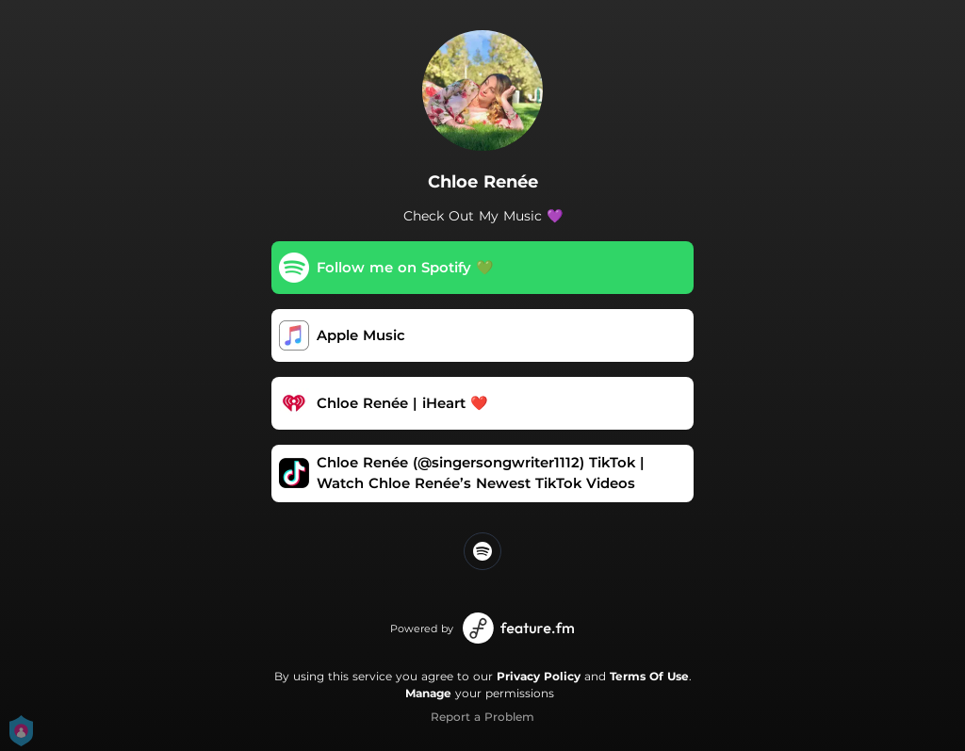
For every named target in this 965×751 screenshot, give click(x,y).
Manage (428, 693)
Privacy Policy (539, 676)
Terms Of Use (649, 676)
